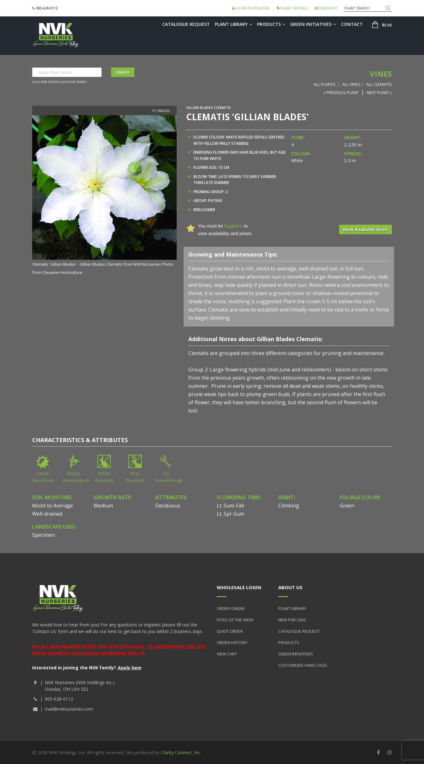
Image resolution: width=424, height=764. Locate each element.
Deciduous (167, 505)
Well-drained (47, 513)
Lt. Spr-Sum (230, 513)
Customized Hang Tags (302, 665)
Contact (352, 24)
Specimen (43, 534)
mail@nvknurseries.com (69, 709)
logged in (233, 225)
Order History (232, 642)
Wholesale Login (239, 587)
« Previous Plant (341, 92)
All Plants (324, 84)
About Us (290, 587)
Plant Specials (292, 8)
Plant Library (233, 24)
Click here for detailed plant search (59, 82)
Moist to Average (52, 505)
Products (271, 24)
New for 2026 (291, 620)
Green (347, 505)
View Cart (227, 654)
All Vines (351, 84)
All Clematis (379, 84)
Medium (103, 505)
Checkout (326, 8)
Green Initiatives (313, 24)
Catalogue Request (186, 24)
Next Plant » (379, 92)
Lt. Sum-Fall (230, 505)
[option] (104, 195)
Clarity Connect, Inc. (181, 752)
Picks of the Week (235, 620)
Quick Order (230, 631)
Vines (381, 73)
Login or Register (250, 8)
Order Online (231, 608)
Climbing (288, 505)
